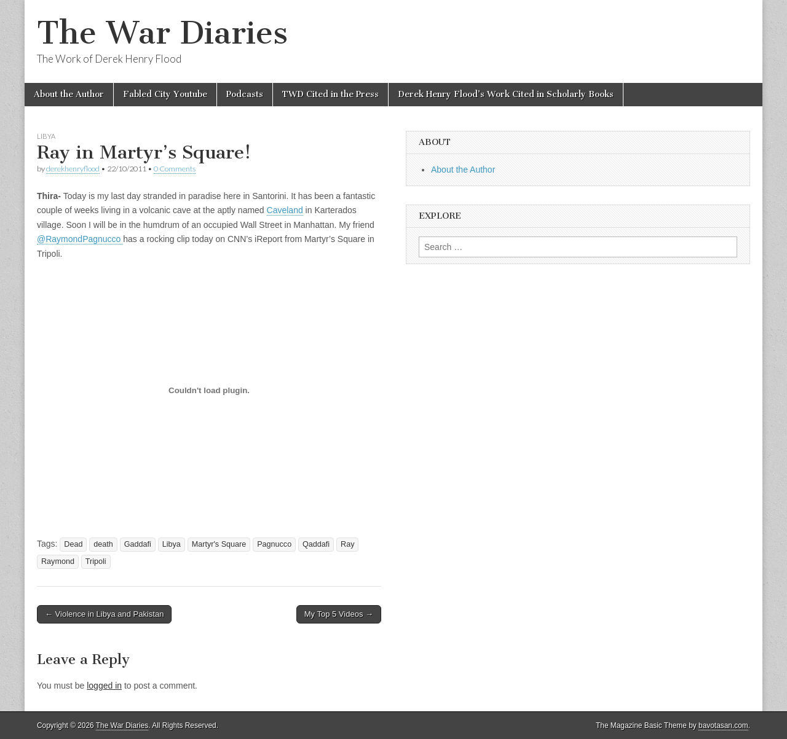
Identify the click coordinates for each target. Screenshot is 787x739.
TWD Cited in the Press (330, 94)
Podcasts (244, 94)
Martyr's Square (219, 544)
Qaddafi (316, 544)
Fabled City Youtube (165, 94)
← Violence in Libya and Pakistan (104, 614)
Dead (73, 544)
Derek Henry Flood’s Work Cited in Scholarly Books (506, 94)
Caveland (285, 210)
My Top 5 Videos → (338, 614)
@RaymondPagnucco (80, 239)
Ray (347, 544)
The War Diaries (162, 33)
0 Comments (175, 168)
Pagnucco (274, 544)
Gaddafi (137, 544)
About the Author (69, 94)
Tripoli (95, 561)
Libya (46, 136)
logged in (104, 685)
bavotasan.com (723, 725)
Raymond (57, 561)
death (103, 544)
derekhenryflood (73, 168)
